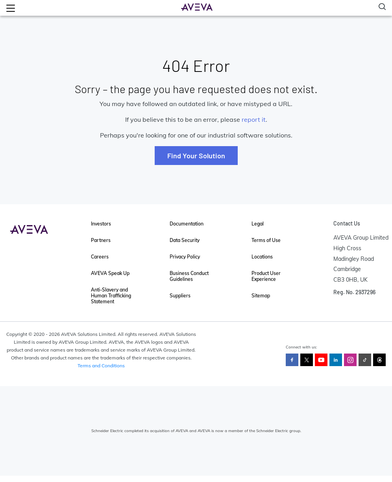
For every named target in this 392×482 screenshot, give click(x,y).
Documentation (186, 224)
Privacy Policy (185, 257)
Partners (101, 240)
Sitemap (260, 296)
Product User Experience (266, 276)
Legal (257, 224)
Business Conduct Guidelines (189, 276)
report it (254, 119)
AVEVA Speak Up (110, 273)
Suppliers (180, 296)
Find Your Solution (196, 155)
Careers (100, 257)
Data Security (185, 240)
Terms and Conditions (101, 365)
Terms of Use (266, 240)
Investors (101, 224)
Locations (262, 257)
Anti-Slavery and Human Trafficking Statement (111, 295)
